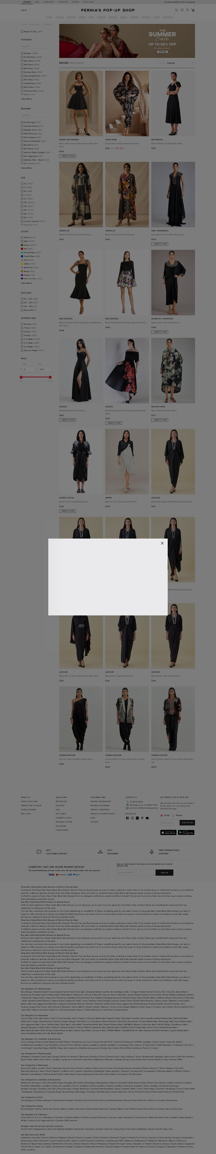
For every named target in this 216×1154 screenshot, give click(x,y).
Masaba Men (113, 1027)
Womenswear (35, 24)
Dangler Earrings (28, 1089)
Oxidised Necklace (99, 1089)
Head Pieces (134, 1083)
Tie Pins (108, 1068)
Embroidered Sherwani (97, 1109)
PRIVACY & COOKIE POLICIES (103, 814)
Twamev (57, 1021)
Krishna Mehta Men (148, 1021)
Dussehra (90, 1129)
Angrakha (88, 1071)
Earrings (36, 1083)
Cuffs (43, 1083)
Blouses (109, 1059)
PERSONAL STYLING (64, 822)
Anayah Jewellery (107, 1045)
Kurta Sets (46, 1056)
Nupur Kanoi (39, 998)
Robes (145, 1068)
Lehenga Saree (121, 1059)
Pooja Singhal (55, 992)
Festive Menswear (84, 1074)
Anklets (170, 1083)
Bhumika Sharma (76, 1004)
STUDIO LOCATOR (28, 810)
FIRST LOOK (88, 2)
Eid (54, 1129)
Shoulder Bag (103, 1092)
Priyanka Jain (177, 1004)
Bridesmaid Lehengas (153, 1056)
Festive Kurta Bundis (53, 1074)
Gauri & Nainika (118, 995)
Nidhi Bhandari (165, 1045)
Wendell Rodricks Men (132, 1030)
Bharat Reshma (109, 1021)
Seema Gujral (58, 1001)
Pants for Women (185, 1056)
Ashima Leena (161, 1001)
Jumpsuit (125, 1071)
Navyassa (103, 1117)
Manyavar (78, 995)
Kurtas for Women (69, 1056)
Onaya (106, 995)
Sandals (125, 1089)
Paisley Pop (105, 1048)
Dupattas (88, 1059)
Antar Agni (80, 992)
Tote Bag (91, 1092)
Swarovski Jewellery (61, 1086)
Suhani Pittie (119, 1048)
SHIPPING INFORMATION (101, 801)
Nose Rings (90, 1083)
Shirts (48, 1068)
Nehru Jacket (38, 1068)
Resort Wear (26, 1059)
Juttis (139, 1089)
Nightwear (99, 1059)
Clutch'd (117, 1042)
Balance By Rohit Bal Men (156, 1030)
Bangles (69, 1083)
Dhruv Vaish (50, 1018)
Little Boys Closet (89, 1117)
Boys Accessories (174, 1109)
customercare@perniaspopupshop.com (144, 808)
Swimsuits (77, 1059)
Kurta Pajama (52, 1071)
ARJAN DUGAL (163, 1024)
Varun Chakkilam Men (31, 1033)
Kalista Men (44, 1027)
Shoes (117, 1089)
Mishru (191, 995)
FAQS (93, 818)
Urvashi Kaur (107, 1010)
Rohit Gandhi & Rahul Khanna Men (56, 1030)
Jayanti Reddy (134, 995)
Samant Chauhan (94, 1004)
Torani (113, 1007)
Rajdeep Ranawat (113, 998)
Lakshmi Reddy (72, 1117)
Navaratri (79, 1129)
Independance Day (42, 1129)
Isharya (39, 1042)
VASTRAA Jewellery (143, 1042)
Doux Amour (135, 1045)
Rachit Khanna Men (113, 1024)
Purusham (95, 1021)
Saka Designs (186, 1117)
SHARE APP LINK (187, 823)
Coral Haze (26, 1048)
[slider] (21, 377)
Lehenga (47, 1100)
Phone (179, 815)
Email (165, 815)
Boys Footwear (157, 1109)
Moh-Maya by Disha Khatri (57, 1042)
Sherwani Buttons (29, 1071)
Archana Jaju (159, 1007)
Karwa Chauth (155, 1129)
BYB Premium (71, 1120)
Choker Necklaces (81, 1089)
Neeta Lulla (26, 1004)
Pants (79, 1068)
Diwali (24, 1129)
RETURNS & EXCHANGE (100, 805)
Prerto (146, 1048)
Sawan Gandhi (93, 1007)
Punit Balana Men (183, 1021)
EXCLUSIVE (60, 805)
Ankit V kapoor (79, 1018)
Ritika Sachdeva (133, 1048)
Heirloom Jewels (183, 1083)
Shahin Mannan (92, 1010)
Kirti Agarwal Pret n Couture (50, 1120)
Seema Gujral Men (82, 1030)
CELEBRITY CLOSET (63, 818)
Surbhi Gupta (145, 1007)
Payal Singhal (104, 1001)
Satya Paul (68, 992)
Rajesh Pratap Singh (132, 998)
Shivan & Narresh (93, 995)
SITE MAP (94, 822)
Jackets (56, 1059)
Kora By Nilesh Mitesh (53, 1033)
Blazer (120, 1109)
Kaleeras (113, 1083)
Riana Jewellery (90, 1045)
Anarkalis (35, 1056)
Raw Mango (26, 992)
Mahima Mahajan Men (95, 1027)
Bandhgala (99, 1071)
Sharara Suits (81, 1100)
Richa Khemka (181, 1007)
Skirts (48, 1059)
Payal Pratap (83, 998)
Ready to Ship (161, 1059)
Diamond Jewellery (133, 1086)
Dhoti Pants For (140, 1100)
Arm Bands (160, 1083)
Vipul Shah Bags (40, 1048)
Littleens (174, 1117)
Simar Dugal (123, 1007)
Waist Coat (98, 1068)
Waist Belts (189, 1089)
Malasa (134, 1007)
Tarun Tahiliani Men (50, 1024)
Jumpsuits (66, 1059)
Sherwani (57, 1068)
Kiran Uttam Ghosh (159, 995)
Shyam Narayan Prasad (144, 1004)
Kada (110, 1089)
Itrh (191, 1007)
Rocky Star (160, 992)
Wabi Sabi (26, 1021)
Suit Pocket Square (123, 1068)
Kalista (145, 995)
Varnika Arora (78, 1042)
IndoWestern (36, 1074)
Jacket (113, 1109)
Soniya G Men (99, 1030)
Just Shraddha (51, 1045)
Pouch (180, 1089)
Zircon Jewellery (80, 1086)
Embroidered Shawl (161, 1092)
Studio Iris (53, 1010)
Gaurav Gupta (119, 1001)
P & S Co (37, 1117)
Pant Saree (148, 1059)
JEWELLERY (48, 2)
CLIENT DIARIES (62, 830)
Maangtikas (102, 1083)
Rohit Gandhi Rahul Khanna (140, 1001)
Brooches (137, 1074)
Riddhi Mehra (149, 998)
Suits (73, 1068)
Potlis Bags (149, 1089)
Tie (129, 1074)
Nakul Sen (27, 998)
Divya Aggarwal (124, 1004)
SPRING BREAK (114, 1030)
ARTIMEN (128, 1024)
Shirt (127, 1109)
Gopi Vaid (47, 1007)
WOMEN (27, 2)
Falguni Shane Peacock (143, 992)
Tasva (23, 1018)
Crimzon (154, 1048)
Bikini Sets (39, 1059)
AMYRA (53, 1048)
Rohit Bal (190, 998)
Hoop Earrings (64, 1089)
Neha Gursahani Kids (159, 1117)
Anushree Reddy (93, 992)
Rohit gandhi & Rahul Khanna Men (156, 1018)
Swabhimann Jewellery (32, 1045)
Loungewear (149, 1071)
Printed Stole (178, 1092)
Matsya (104, 1007)
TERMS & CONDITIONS (100, 810)
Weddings (142, 1129)
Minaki (78, 1045)
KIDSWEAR (63, 2)
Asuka (35, 1021)
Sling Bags (39, 1092)
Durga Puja (119, 1129)
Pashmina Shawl (143, 1092)
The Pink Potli (106, 1042)
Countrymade (63, 1018)
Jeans (42, 1071)
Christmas (131, 1129)
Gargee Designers (29, 1027)
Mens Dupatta (112, 1071)
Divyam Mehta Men (96, 1018)
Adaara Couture (39, 1010)
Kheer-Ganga (68, 1021)
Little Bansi (48, 1117)
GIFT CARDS (61, 814)
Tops (122, 1056)
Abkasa (136, 1024)
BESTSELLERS (61, 801)
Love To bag (92, 1042)
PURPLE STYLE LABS (29, 801)
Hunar (162, 1042)
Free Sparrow (140, 1117)
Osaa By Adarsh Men (176, 992)
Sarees (56, 1056)
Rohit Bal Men (180, 1018)
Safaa (170, 1007)
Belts (133, 1089)
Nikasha (173, 1001)
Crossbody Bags (53, 1092)
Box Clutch (129, 1092)
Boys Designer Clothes (31, 1109)
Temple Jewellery (115, 1086)
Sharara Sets (113, 1056)
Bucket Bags (68, 1092)
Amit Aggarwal (40, 1004)
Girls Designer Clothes (31, 1100)
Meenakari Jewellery (40, 1086)
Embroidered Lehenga (63, 1100)
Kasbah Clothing (59, 1027)
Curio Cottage (27, 1042)
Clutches (160, 1089)
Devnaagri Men (166, 1021)
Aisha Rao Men (149, 1024)
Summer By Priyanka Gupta (34, 995)
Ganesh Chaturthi (104, 1129)
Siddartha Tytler (73, 1001)
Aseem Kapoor (121, 1010)
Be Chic (188, 1045)
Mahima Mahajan (178, 995)
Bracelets (52, 1083)
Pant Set (99, 1074)
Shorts (153, 1068)
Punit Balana (97, 998)
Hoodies (137, 1068)
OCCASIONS (61, 826)
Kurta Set (93, 1100)
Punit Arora (153, 1027)
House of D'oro (67, 1045)
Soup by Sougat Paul (30, 1007)
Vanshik (135, 1018)
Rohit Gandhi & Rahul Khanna (36, 1001)
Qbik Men (65, 1024)
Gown (102, 1056)
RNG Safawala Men (30, 1030)
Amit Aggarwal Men (30, 1024)
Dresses (94, 1056)
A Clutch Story (149, 1045)
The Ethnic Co (83, 1021)
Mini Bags (80, 1092)
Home (24, 24)
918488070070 (188, 2)
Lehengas (25, 1056)
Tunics (138, 1056)
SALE (58, 810)
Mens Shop (70, 1074)
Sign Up (164, 872)
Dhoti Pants (170, 1056)
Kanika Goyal (163, 1004)
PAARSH (124, 1027)
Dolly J (127, 992)
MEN (37, 2)
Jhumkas (42, 1089)
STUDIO (75, 2)
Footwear (122, 1074)
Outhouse (127, 1042)
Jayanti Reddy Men (179, 1030)
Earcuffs (123, 1083)
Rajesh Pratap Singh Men (118, 1018)
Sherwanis (84, 1056)
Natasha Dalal (40, 992)
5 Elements (178, 1045)
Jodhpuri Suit (67, 1071)
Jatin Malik (76, 1024)
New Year (168, 1129)
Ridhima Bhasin (165, 998)
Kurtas (66, 1068)
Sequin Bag (116, 1092)
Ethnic (186, 1071)
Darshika (122, 1021)
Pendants (25, 1086)
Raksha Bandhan (65, 1129)
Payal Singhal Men (137, 1027)
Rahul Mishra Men (168, 1027)
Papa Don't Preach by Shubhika (61, 998)
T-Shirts (161, 1068)
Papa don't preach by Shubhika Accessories (78, 1048)
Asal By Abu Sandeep (113, 992)
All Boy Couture (28, 1120)
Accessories (136, 1071)
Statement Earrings (169, 1086)
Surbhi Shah (109, 1004)
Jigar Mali (25, 1010)
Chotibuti (59, 1117)
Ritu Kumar (179, 998)
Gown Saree (135, 1059)
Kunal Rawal (45, 1021)
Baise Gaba (54, 995)
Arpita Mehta (78, 1007)
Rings (61, 1083)
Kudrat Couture (76, 1027)
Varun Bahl (183, 1001)
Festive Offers (176, 1059)
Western (25, 1074)
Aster (155, 1042)
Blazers (170, 1068)
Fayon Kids (26, 1117)
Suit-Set (178, 1068)
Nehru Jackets (67, 1109)
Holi (30, 1129)
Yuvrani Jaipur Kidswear (121, 1117)
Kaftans (130, 1056)
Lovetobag (123, 1045)
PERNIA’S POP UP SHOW (31, 805)
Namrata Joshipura (58, 1004)
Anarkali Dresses (114, 1100)
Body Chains (147, 1083)
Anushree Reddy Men (93, 1024)
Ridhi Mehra (66, 995)
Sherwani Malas (164, 1071)
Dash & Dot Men (35, 1018)
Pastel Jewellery (97, 1086)
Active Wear (110, 1074)
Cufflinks (178, 1071)
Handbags (170, 1089)
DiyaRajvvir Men (179, 1024)
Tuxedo (78, 1071)
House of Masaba (62, 1007)
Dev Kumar (133, 1021)
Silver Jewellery (151, 1086)
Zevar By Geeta (174, 1042)
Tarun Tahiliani (89, 1001)
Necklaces (25, 1083)
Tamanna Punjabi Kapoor (72, 1010)
